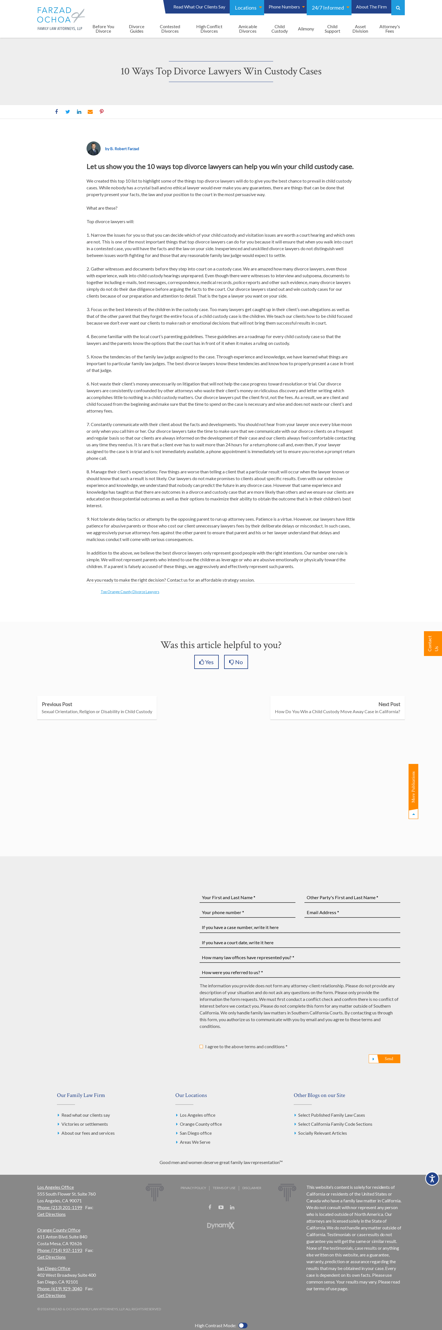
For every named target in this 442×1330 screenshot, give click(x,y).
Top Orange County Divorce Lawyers (130, 591)
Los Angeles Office (55, 1187)
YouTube (221, 1207)
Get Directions (51, 1214)
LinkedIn (79, 112)
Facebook (56, 112)
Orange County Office (58, 1230)
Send (389, 1059)
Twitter (67, 112)
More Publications (413, 787)
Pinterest (101, 112)
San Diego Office (53, 1268)
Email (90, 112)
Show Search (398, 7)
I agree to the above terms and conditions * (246, 1046)
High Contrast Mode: (215, 1325)
